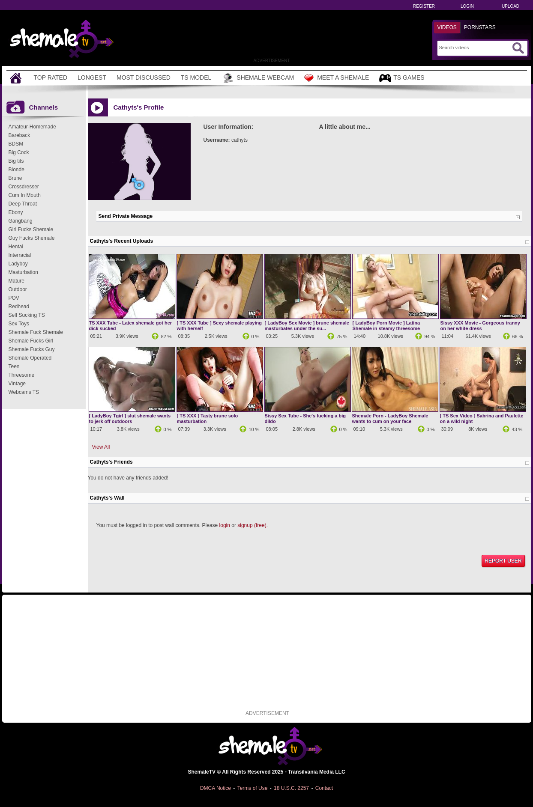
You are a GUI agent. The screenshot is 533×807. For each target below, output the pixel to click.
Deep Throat (23, 204)
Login (467, 6)
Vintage (17, 384)
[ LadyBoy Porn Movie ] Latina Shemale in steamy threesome (386, 325)
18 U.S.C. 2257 (291, 788)
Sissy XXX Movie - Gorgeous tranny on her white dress (480, 325)
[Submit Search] (518, 48)
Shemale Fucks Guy (32, 349)
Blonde (16, 170)
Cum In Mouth (25, 195)
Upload (510, 6)
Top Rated (51, 77)
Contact (324, 788)
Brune (15, 178)
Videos (447, 27)
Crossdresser (24, 187)
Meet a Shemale (336, 78)
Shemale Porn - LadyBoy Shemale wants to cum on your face (390, 418)
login (224, 525)
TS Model (196, 77)
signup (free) (251, 525)
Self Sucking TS (27, 315)
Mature (16, 281)
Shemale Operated (30, 358)
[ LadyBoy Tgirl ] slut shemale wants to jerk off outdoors (130, 418)
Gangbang (21, 221)
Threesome (22, 375)
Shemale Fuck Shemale (36, 332)
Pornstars (480, 27)
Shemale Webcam (258, 78)
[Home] (16, 77)
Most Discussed (144, 77)
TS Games (401, 78)
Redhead (19, 307)
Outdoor (18, 289)
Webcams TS (24, 392)
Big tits (16, 161)
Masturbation (23, 272)
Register (424, 6)
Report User (503, 561)
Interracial (20, 255)
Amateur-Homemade (32, 127)
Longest (92, 77)
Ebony (16, 212)
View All (101, 447)
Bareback (19, 135)
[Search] (474, 47)
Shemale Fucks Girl (31, 341)
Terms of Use (252, 788)
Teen (14, 366)
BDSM (16, 144)
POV (14, 298)
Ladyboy (18, 264)
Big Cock (19, 152)
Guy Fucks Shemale (32, 238)
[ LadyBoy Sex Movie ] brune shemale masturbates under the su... (307, 325)
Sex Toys (19, 324)
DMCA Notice (215, 788)
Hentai (16, 247)
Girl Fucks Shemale (31, 229)
